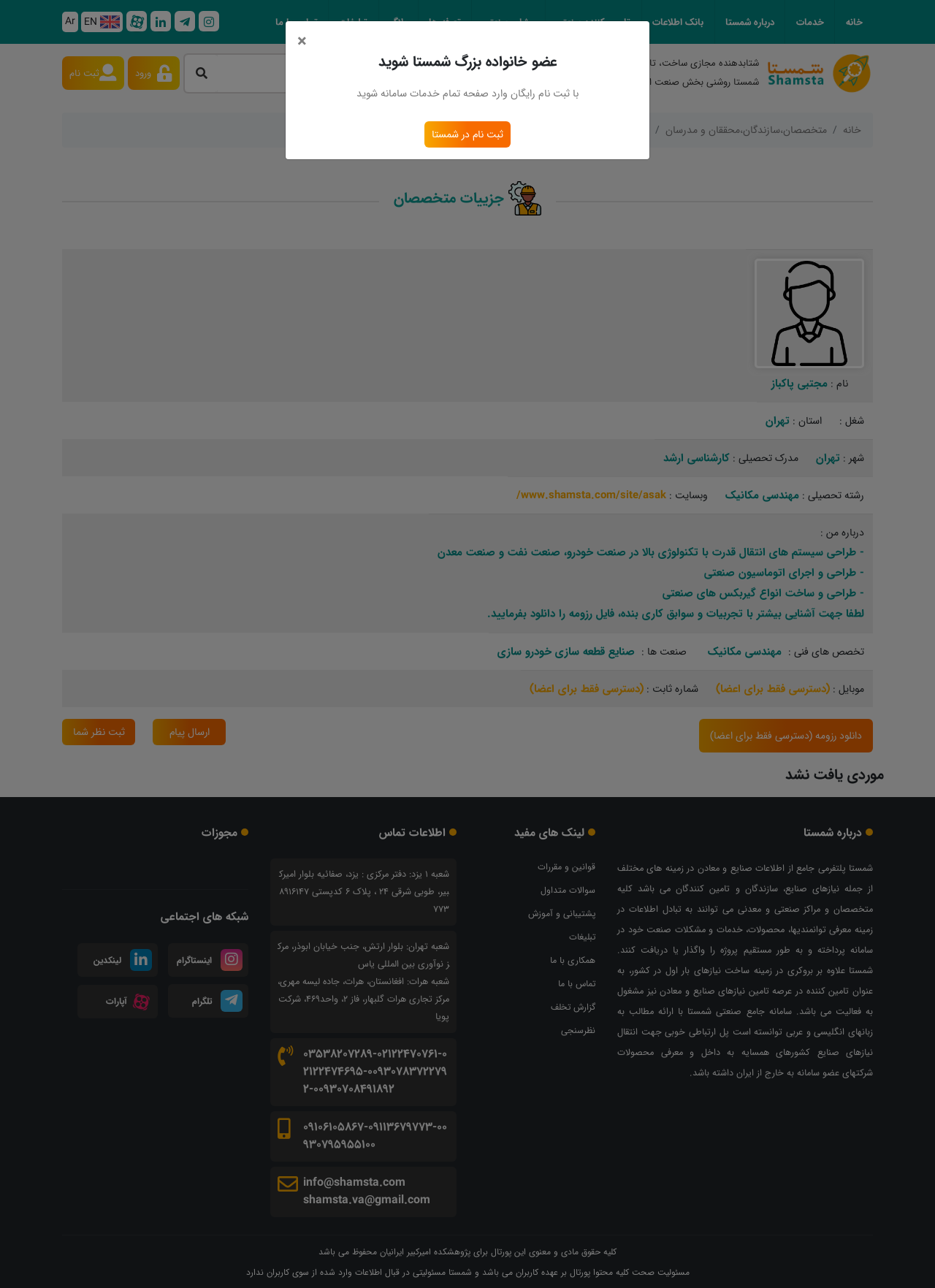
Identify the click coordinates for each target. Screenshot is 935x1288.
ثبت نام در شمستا (467, 134)
